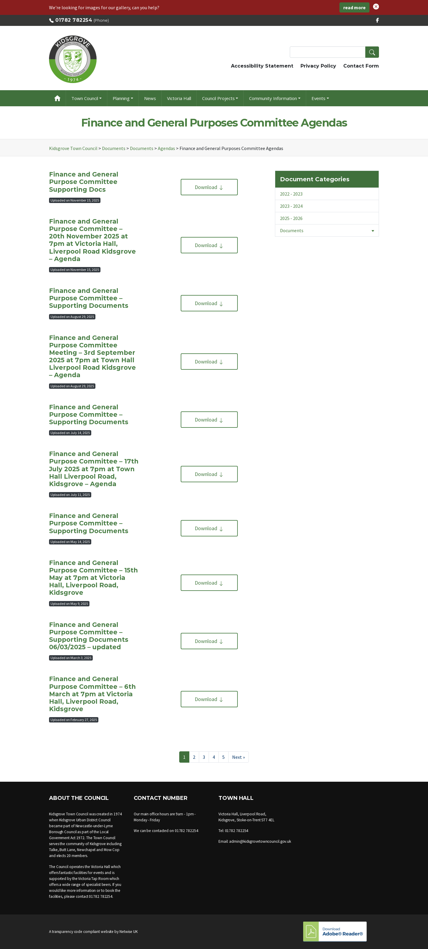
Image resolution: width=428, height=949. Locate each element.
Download (209, 187)
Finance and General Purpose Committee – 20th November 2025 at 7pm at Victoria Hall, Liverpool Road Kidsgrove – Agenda (92, 240)
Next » (238, 757)
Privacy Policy (318, 66)
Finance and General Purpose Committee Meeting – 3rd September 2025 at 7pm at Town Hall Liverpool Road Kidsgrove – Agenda (92, 356)
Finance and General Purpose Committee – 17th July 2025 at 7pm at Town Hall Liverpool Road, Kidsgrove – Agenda (94, 469)
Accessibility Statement (262, 66)
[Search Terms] (334, 52)
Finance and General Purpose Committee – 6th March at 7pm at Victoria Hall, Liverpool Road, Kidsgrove (92, 694)
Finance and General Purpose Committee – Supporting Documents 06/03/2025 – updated (88, 636)
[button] (376, 6)
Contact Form (361, 66)
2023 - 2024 (291, 206)
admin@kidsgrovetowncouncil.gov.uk (260, 841)
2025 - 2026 (291, 218)
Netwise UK (128, 931)
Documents (329, 230)
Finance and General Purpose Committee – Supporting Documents (88, 298)
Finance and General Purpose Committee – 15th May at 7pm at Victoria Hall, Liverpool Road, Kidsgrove (93, 578)
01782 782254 (73, 20)
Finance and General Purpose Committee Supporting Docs (83, 182)
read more (354, 7)
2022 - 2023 (291, 194)
